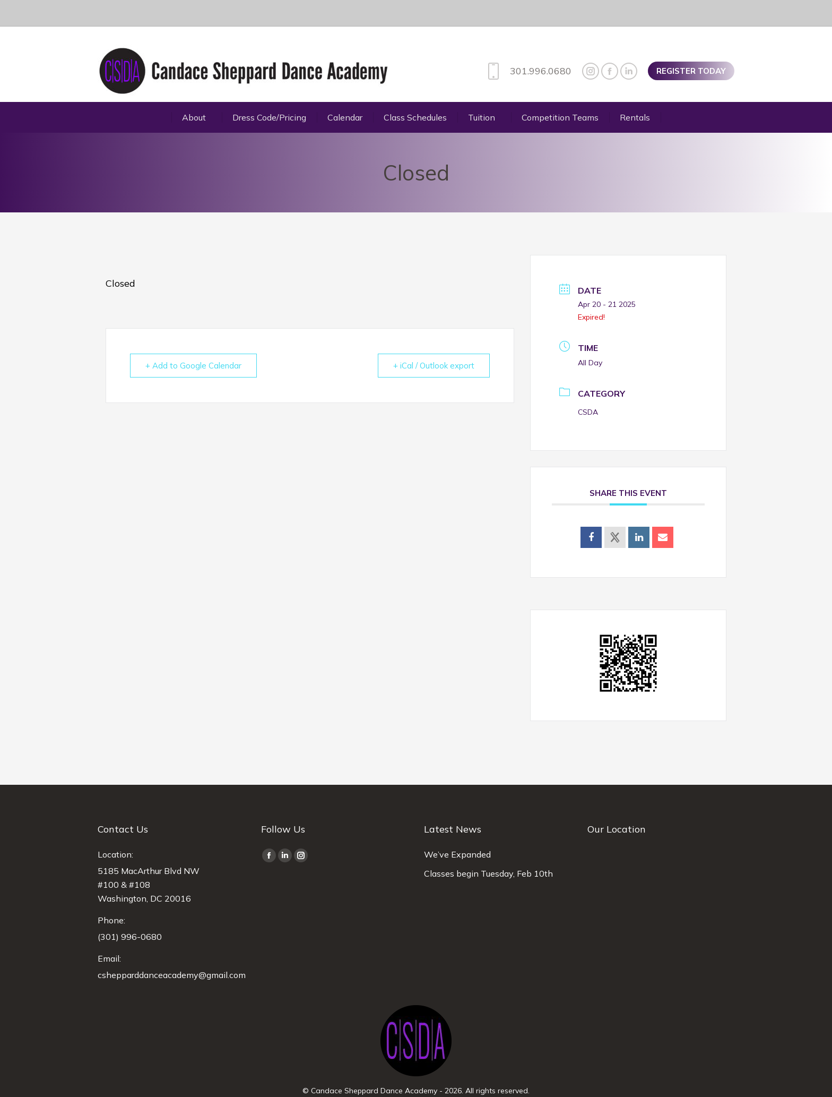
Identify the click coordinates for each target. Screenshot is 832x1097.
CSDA (588, 385)
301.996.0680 (527, 44)
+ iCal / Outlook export (433, 339)
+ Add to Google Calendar (193, 339)
